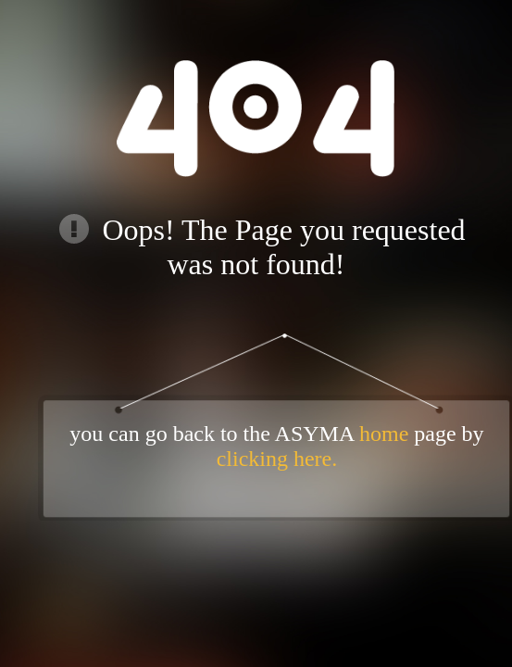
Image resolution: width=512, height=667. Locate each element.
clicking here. (277, 459)
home (383, 434)
